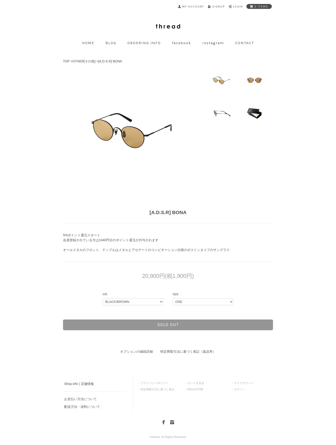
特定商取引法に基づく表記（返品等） (188, 351)
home (88, 43)
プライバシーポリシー (155, 383)
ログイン (239, 389)
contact (244, 43)
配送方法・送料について (82, 407)
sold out (168, 324)
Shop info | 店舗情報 (79, 384)
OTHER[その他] (83, 61)
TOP (66, 61)
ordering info (144, 43)
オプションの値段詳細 (136, 351)
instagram (213, 43)
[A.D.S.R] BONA (110, 61)
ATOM (199, 389)
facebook (181, 43)
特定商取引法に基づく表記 (157, 389)
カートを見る (195, 383)
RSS (190, 389)
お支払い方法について (80, 399)
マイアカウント (244, 383)
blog (110, 43)
